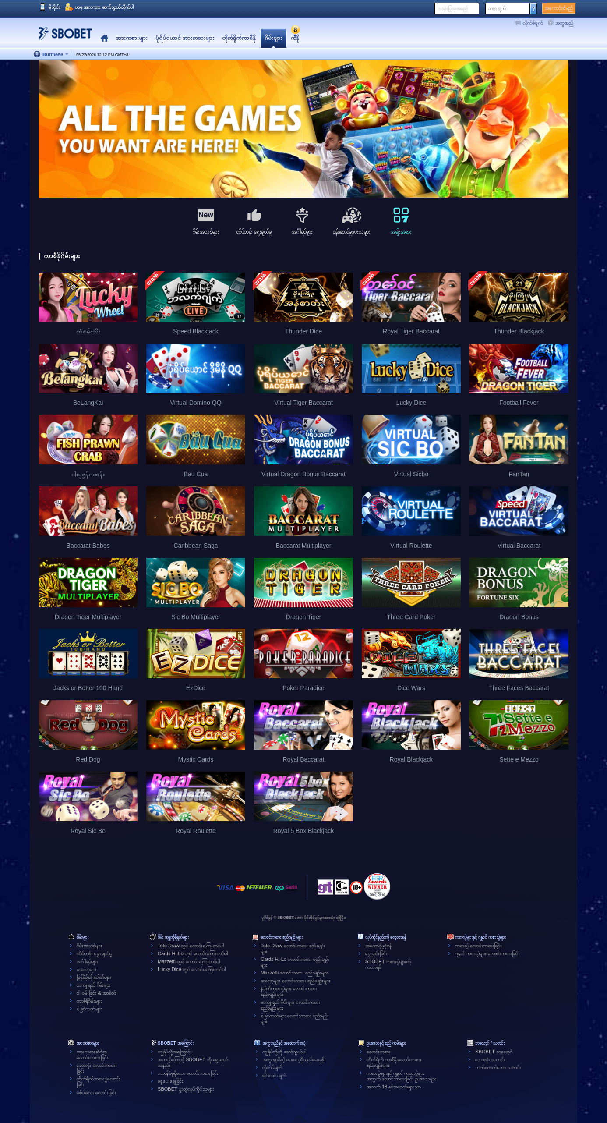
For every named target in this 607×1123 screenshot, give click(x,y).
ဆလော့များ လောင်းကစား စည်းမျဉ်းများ (296, 980)
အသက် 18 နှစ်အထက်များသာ (394, 1086)
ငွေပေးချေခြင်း (171, 1081)
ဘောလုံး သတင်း (490, 1059)
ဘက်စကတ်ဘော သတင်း (498, 1067)
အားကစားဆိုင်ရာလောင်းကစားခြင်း (93, 1054)
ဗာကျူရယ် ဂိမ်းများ (94, 985)
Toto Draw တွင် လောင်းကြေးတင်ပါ (191, 945)
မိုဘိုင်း (54, 7)
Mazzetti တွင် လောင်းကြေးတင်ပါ (189, 961)
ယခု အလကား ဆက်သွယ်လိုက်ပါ (104, 7)
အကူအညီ (564, 22)
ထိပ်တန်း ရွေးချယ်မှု (94, 953)
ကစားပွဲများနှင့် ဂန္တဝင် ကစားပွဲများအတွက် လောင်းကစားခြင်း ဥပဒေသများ (402, 1075)
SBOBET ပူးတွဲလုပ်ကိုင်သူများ (186, 1088)
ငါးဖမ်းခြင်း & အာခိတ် (96, 992)
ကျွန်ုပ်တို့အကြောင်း (175, 1051)
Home (104, 38)
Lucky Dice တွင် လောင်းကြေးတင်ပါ (192, 969)
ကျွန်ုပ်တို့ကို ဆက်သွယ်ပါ (284, 1051)
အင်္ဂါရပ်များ (87, 961)
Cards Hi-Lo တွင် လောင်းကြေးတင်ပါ (193, 953)
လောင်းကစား (379, 1051)
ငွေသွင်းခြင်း (376, 953)
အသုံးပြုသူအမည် (452, 8)
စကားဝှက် (497, 8)
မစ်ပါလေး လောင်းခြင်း (96, 1092)
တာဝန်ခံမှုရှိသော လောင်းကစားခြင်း (188, 1073)
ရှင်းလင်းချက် (274, 1075)
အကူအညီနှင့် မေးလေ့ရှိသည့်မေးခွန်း (294, 1059)
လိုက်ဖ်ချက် (533, 22)
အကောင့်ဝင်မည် (559, 8)
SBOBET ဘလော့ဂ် (493, 1051)
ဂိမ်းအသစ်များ (89, 945)
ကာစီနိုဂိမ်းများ (89, 1000)
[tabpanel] (303, 129)
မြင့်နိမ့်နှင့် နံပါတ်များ (94, 977)
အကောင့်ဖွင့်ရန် (378, 945)
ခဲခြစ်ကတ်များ (89, 1008)
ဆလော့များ (87, 969)
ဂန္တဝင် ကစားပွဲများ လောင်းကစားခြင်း (487, 953)
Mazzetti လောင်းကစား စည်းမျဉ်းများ (294, 972)
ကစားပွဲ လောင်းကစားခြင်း (478, 945)
